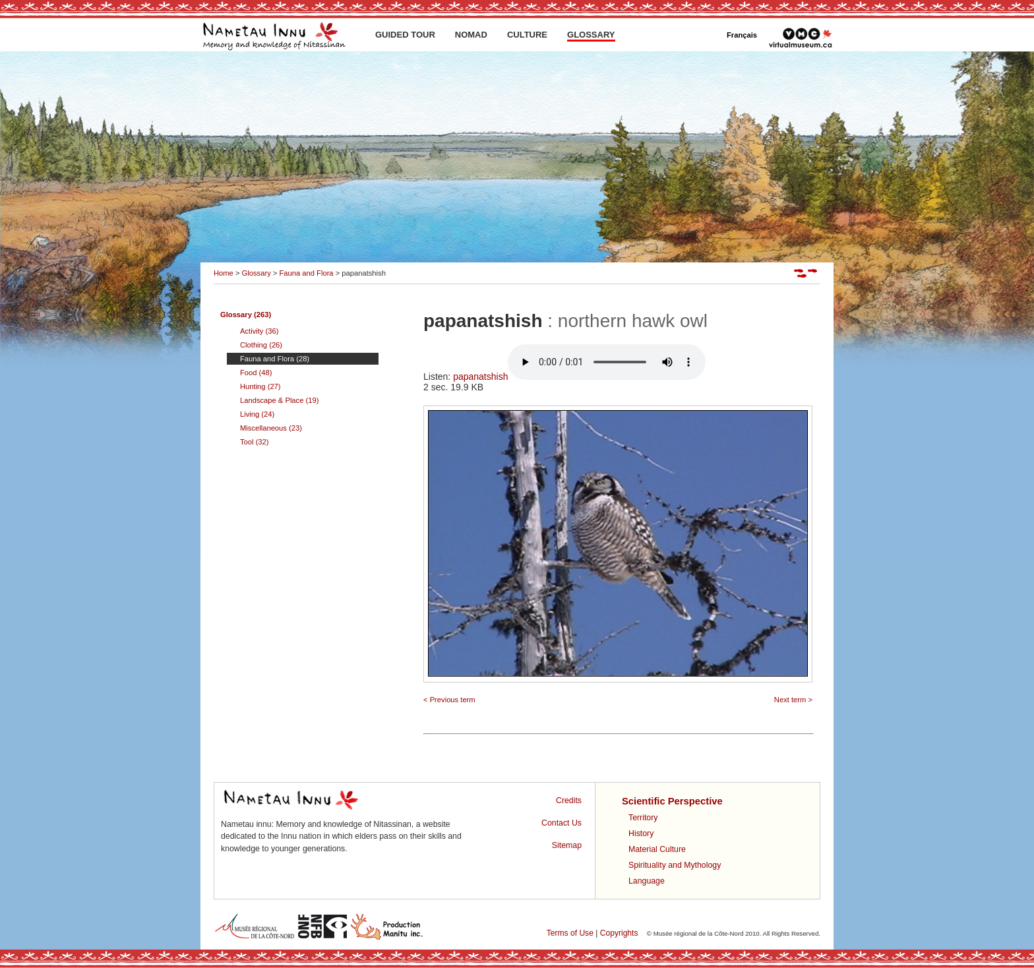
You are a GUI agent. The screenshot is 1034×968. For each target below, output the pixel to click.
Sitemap (567, 845)
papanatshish (579, 376)
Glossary (256, 273)
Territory (642, 817)
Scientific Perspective (672, 801)
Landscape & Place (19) (279, 400)
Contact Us (561, 823)
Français (742, 35)
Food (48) (256, 373)
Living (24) (257, 414)
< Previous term (449, 700)
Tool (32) (254, 442)
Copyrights (619, 933)
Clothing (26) (261, 345)
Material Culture (657, 849)
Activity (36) (259, 331)
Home (223, 273)
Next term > (793, 700)
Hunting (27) (260, 386)
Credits (569, 800)
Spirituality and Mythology (674, 865)
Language (646, 881)
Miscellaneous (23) (271, 428)
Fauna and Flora (306, 273)
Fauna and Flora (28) (274, 359)
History (641, 833)
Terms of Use (570, 933)
